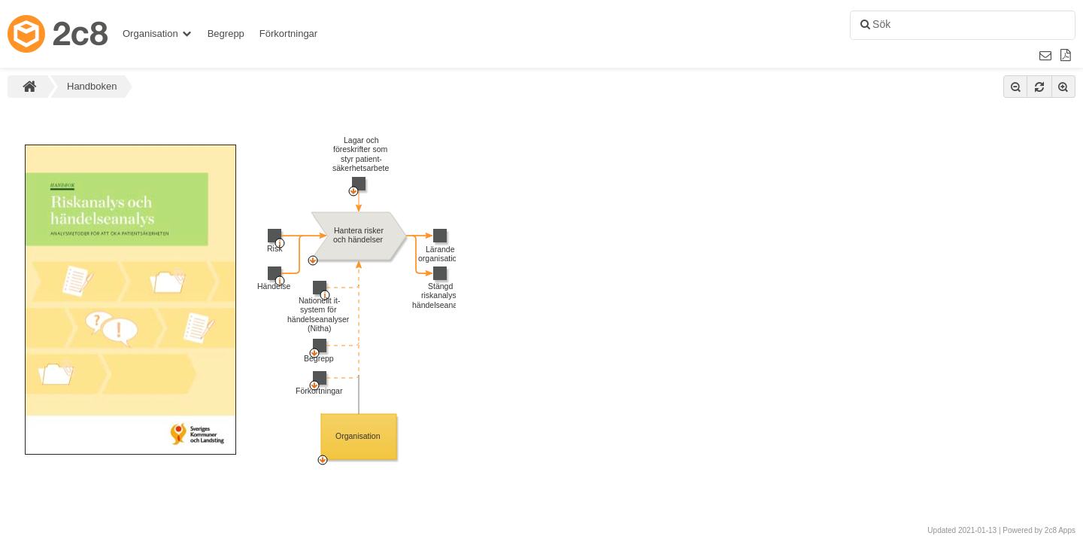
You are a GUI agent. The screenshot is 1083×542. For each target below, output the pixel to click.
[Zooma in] (1063, 86)
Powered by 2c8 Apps (1039, 530)
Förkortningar (288, 33)
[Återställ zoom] (1039, 86)
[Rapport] (1065, 56)
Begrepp (226, 33)
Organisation (158, 33)
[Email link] (1045, 56)
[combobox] (960, 26)
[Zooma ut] (1015, 86)
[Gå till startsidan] (61, 34)
